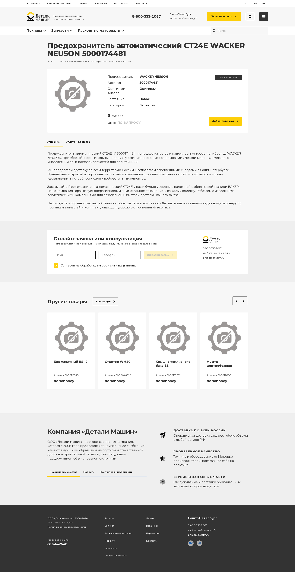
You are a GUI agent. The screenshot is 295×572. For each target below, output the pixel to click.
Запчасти (60, 31)
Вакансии (101, 3)
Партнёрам (121, 3)
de (263, 3)
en (255, 3)
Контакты (142, 3)
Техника (34, 31)
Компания (33, 3)
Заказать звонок (223, 16)
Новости (110, 540)
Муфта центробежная (219, 363)
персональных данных (116, 265)
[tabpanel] (147, 178)
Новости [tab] (88, 472)
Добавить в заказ (225, 121)
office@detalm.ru (213, 257)
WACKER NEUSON (228, 77)
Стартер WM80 (117, 362)
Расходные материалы (99, 31)
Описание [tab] (53, 141)
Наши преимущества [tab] (63, 472)
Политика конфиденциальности (66, 526)
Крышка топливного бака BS (173, 363)
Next (243, 301)
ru (246, 3)
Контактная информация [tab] (116, 472)
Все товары (105, 301)
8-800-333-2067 (146, 17)
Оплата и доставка (59, 3)
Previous (236, 301)
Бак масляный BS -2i (71, 362)
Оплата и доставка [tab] (78, 141)
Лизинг (83, 3)
